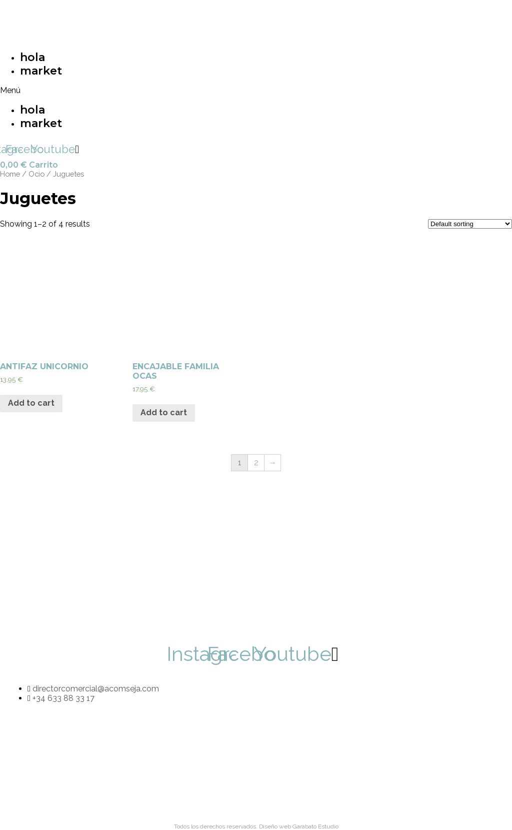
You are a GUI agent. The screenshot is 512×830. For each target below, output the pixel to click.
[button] (123, 90)
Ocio (36, 174)
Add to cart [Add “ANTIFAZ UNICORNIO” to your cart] (31, 403)
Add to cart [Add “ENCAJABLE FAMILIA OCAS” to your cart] (163, 412)
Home (10, 174)
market (41, 71)
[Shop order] (470, 224)
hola (32, 57)
